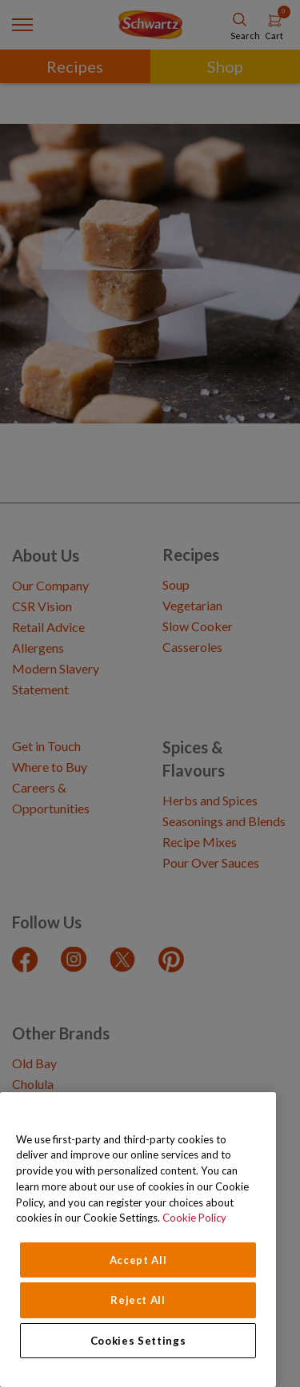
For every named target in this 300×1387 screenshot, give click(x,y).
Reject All (138, 1300)
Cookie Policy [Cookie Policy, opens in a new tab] (194, 1217)
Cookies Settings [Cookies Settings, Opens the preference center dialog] (138, 1340)
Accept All (138, 1260)
